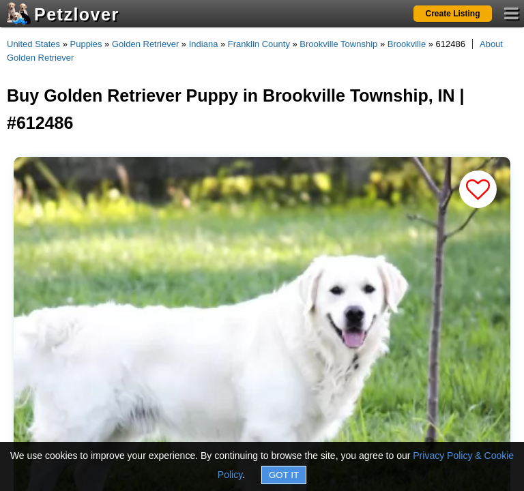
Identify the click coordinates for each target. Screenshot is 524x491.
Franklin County (259, 44)
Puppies (86, 44)
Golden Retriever (145, 44)
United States (33, 44)
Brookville (407, 44)
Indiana (203, 44)
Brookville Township (338, 44)
